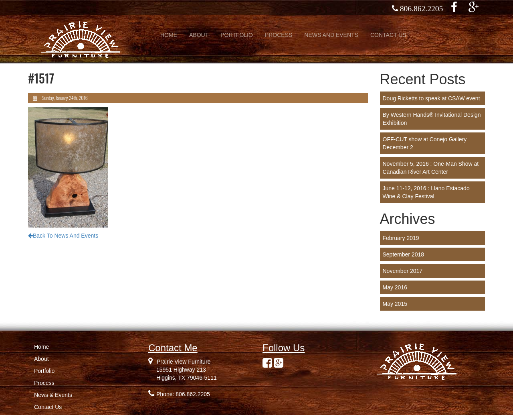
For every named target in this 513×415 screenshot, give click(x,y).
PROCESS (278, 35)
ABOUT (198, 35)
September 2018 (403, 254)
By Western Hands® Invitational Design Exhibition (432, 119)
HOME (168, 35)
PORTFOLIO (236, 35)
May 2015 (395, 304)
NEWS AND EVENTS (331, 35)
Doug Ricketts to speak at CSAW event (431, 98)
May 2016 (395, 287)
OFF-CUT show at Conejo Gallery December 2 (425, 143)
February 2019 (401, 238)
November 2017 (403, 271)
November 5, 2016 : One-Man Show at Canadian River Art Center (431, 168)
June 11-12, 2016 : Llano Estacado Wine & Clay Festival (426, 192)
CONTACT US (388, 35)
